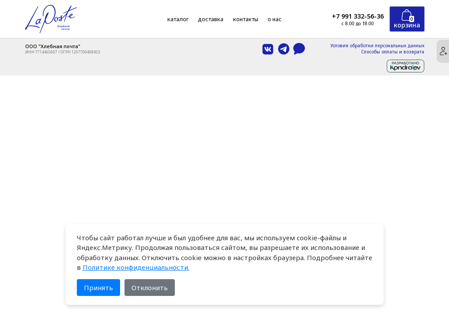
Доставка (210, 19)
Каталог (178, 19)
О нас (275, 19)
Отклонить (150, 287)
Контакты (245, 19)
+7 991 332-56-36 (358, 16)
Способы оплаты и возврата (392, 52)
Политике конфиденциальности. (136, 267)
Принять (98, 287)
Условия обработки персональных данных (377, 46)
